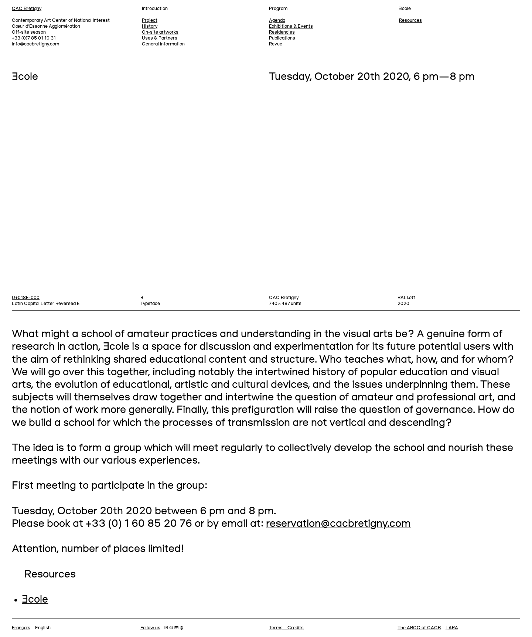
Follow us (150, 628)
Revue (275, 44)
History (149, 26)
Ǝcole (35, 599)
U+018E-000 (26, 298)
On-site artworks (160, 32)
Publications (282, 38)
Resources (410, 20)
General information (163, 44)
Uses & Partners (159, 38)
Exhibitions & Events (291, 26)
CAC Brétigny (26, 9)
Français (21, 628)
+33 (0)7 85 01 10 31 (34, 38)
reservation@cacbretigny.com (338, 524)
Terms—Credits (286, 628)
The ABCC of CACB (419, 628)
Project (149, 20)
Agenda (277, 20)
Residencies (282, 32)
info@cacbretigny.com (35, 44)
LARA (452, 628)
